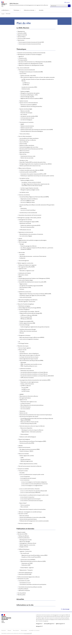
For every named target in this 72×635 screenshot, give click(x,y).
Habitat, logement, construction (25, 263)
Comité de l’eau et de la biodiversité (28, 212)
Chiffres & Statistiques (24, 549)
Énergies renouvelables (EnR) (26, 321)
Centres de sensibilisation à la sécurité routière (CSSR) (32, 517)
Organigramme (21, 31)
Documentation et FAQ (25, 287)
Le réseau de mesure (25, 403)
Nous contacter (24, 507)
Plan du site (4, 630)
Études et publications (24, 537)
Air (19, 341)
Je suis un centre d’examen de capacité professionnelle (34, 491)
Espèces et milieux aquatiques (27, 145)
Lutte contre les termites (25, 297)
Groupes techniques (25, 459)
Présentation (24, 208)
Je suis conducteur (25, 480)
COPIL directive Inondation (27, 377)
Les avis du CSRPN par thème (28, 202)
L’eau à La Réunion (24, 142)
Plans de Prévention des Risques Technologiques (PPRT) (33, 441)
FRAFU (20, 276)
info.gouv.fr (38, 623)
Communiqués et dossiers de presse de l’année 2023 (31, 42)
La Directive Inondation (25, 368)
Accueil (3, 13)
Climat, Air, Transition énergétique (26, 304)
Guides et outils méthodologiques (28, 437)
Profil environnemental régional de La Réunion (29, 577)
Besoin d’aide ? (23, 503)
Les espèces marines (24, 178)
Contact (68, 2)
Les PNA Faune (26, 83)
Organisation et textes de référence (29, 199)
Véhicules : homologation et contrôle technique (30, 512)
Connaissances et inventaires (27, 122)
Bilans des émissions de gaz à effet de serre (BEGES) (32, 337)
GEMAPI (21, 394)
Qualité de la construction (25, 291)
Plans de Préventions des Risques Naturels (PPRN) (31, 360)
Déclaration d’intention (24, 590)
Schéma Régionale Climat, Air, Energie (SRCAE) (30, 308)
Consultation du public (24, 580)
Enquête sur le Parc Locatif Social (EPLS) (31, 557)
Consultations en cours (25, 582)
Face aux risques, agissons (25, 348)
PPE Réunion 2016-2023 (26, 319)
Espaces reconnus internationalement (29, 102)
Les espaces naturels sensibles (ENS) (29, 116)
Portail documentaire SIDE (25, 574)
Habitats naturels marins (26, 128)
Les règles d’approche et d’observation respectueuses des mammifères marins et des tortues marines (35, 184)
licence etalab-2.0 (27, 633)
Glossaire (22, 333)
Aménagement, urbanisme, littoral (28, 543)
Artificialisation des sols (25, 229)
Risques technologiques (24, 439)
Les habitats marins (24, 192)
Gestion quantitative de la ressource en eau (30, 165)
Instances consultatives (24, 195)
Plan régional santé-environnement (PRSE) (30, 449)
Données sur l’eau (24, 160)
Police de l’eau (23, 154)
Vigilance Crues (23, 399)
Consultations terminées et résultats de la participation (33, 584)
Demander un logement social (27, 270)
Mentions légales (24, 630)
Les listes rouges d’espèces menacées (29, 188)
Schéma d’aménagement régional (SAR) (29, 221)
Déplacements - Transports (26, 570)
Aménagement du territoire (25, 219)
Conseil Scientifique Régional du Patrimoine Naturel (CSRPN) (34, 197)
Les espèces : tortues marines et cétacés (31, 182)
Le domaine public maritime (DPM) (28, 172)
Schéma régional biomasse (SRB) (27, 323)
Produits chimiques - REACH (26, 451)
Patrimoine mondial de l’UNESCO (29, 104)
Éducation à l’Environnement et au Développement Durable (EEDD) (35, 62)
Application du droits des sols (26, 232)
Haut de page (65, 609)
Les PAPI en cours (26, 389)
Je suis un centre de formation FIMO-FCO (30, 492)
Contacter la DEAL (22, 33)
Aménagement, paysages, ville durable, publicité (29, 217)
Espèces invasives (24, 101)
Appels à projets (21, 532)
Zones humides (23, 143)
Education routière (23, 513)
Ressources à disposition (26, 428)
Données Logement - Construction (27, 301)
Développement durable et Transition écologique (29, 54)
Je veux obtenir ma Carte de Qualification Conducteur (35, 484)
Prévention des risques (23, 346)
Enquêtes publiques (23, 588)
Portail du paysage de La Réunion (29, 246)
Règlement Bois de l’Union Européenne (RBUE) (32, 98)
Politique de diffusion (24, 536)
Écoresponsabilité (23, 60)
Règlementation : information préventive (31, 432)
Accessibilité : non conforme (34, 630)
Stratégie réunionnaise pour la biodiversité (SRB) (31, 72)
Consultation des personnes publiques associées (30, 587)
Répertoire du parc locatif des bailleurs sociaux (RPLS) (34, 555)
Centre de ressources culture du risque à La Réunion (32, 426)
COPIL (22, 457)
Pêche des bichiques (24, 152)
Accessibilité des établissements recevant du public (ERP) (32, 282)
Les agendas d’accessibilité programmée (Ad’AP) (31, 285)
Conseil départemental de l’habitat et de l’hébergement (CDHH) (34, 278)
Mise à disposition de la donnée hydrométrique (32, 405)
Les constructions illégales (26, 236)
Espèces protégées (25, 91)
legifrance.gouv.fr (59, 623)
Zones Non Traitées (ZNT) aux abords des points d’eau (33, 162)
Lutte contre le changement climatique (29, 339)
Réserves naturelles (25, 111)
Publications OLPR (26, 565)
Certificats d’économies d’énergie (28, 329)
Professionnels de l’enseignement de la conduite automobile (34, 521)
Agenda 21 (21, 56)
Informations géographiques (25, 572)
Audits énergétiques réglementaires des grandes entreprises (35, 327)
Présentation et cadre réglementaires (29, 382)
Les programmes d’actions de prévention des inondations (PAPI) (35, 380)
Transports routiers (23, 470)
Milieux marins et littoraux (25, 168)
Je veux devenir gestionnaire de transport (30, 499)
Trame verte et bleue (25, 134)
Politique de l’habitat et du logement (27, 265)
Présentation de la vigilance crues (29, 401)
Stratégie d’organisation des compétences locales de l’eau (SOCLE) (35, 164)
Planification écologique (24, 306)
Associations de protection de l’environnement (30, 215)
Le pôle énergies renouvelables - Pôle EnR (29, 311)
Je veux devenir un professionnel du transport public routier (34, 495)
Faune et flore (23, 73)
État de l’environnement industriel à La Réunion (30, 466)
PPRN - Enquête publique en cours (29, 366)
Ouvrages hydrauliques (25, 398)
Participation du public (23, 578)
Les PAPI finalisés (26, 391)
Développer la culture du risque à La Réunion (32, 430)
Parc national (24, 114)
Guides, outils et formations (27, 384)
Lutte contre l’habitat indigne (26, 280)
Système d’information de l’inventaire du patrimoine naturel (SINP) (37, 129)
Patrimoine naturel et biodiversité (27, 70)
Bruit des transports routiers (25, 523)
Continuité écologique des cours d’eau (29, 147)
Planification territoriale (25, 223)
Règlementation (23, 284)
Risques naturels (22, 349)
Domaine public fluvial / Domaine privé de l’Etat (31, 149)
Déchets (21, 445)
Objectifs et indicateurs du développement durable (31, 65)
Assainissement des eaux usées (28, 156)
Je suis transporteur (25, 476)
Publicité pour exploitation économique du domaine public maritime (37, 175)
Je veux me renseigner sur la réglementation (32, 485)
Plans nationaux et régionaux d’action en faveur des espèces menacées (38, 77)
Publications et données (29, 10)
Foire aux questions (25, 505)
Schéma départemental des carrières (28, 463)
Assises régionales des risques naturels (29, 358)
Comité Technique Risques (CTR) (28, 423)
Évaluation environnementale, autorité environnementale (31, 52)
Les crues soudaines (25, 408)
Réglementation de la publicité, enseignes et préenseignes (32, 240)
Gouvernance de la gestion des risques (29, 416)
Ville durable (22, 252)
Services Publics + (22, 36)
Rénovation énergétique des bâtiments (28, 299)
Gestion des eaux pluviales (27, 158)
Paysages (22, 244)
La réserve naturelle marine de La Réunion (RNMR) (31, 170)
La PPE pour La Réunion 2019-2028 (29, 315)
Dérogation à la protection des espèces (30, 93)
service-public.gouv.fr (48, 623)
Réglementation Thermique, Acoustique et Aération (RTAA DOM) (35, 293)
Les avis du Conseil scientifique (28, 210)
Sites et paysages (23, 242)
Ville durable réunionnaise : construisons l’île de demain (33, 256)
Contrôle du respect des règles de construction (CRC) (32, 295)
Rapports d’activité (22, 35)
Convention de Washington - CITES (29, 95)
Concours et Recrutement (24, 38)
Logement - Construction (26, 551)
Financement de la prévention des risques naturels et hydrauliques (36, 414)
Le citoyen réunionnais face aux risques (29, 357)
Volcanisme (22, 411)
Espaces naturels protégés (26, 109)
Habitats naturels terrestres (27, 126)
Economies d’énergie (24, 325)
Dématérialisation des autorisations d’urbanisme (31, 234)
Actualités (41, 10)
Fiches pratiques (24, 434)
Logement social (22, 268)
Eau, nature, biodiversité (23, 68)
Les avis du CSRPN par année (27, 200)
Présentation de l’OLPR (27, 563)
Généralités (23, 362)
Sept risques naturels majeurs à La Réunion (30, 355)
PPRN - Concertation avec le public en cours (31, 364)
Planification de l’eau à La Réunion (28, 140)
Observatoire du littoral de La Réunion (29, 396)
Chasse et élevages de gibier (27, 96)
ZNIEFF (22, 124)
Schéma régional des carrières (27, 455)
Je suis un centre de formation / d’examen (30, 489)
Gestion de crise (23, 413)
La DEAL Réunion (5, 10)
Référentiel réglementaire (27, 461)
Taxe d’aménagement (24, 260)
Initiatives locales (26, 89)
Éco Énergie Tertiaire (23, 343)
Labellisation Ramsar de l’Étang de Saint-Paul (31, 106)
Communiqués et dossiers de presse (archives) (30, 44)
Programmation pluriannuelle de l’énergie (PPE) (31, 313)
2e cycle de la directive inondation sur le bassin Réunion (34, 374)
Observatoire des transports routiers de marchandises (33, 509)
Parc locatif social (25, 553)
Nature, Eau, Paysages (25, 541)
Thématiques (16, 10)
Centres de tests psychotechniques (28, 519)
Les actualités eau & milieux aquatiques (29, 138)
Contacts (22, 289)
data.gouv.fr (38, 626)
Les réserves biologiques (26, 119)
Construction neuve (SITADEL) (28, 559)
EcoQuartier (22, 258)
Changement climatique (24, 335)
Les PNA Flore (26, 84)
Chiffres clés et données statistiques (28, 331)
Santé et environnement (24, 447)
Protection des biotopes (26, 112)
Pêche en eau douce (24, 150)
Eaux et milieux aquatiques (25, 136)
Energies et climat (24, 547)
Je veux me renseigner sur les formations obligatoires (34, 482)
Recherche (69, 6)
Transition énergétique (24, 309)
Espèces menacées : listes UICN (28, 75)
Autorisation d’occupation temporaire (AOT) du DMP (33, 174)
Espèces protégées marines (27, 180)
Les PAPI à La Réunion (26, 385)
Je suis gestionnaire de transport (28, 478)
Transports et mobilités (23, 468)
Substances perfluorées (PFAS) (27, 443)
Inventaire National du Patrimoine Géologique (32, 131)
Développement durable (26, 539)
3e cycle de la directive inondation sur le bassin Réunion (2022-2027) (37, 376)
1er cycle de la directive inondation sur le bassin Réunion (34, 372)
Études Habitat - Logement (27, 567)
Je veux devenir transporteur (27, 497)
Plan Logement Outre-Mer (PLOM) (27, 267)
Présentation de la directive (27, 370)
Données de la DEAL (22, 534)
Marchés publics (21, 594)
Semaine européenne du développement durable (30, 63)
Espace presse (21, 40)
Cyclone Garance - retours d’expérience (29, 353)
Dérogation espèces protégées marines (30, 190)
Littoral (20, 238)
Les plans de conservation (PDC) (29, 87)
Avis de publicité (22, 593)
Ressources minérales (24, 453)
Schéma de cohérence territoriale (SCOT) (30, 225)
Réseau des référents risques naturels (29, 421)
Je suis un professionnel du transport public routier (32, 474)
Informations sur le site (25, 605)
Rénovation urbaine (23, 275)
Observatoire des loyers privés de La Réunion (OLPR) (33, 561)
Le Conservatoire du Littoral (27, 118)
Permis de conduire (24, 515)
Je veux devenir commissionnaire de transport (32, 500)
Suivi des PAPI (25, 387)
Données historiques (25, 407)
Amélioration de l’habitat (25, 273)
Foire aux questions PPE (26, 317)
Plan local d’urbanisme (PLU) (27, 227)
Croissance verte (23, 58)
